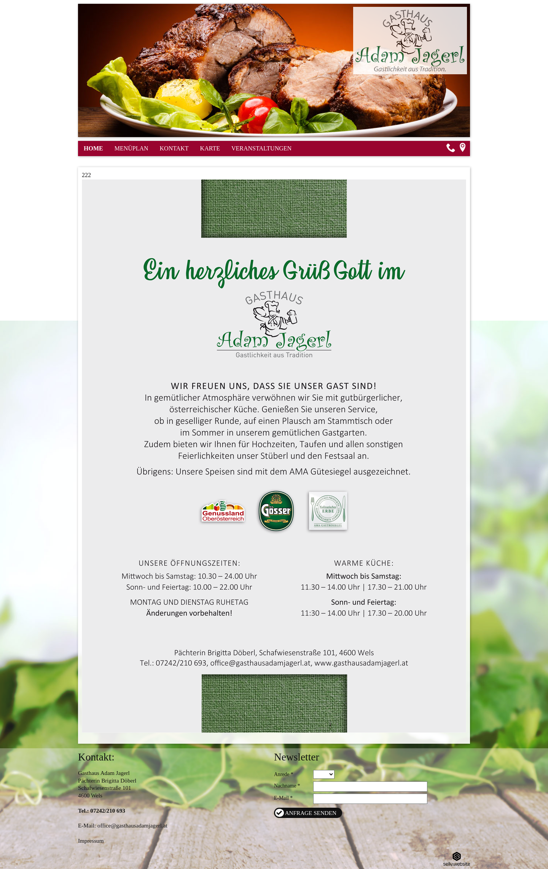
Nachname (285, 786)
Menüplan (131, 148)
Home (93, 148)
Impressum (91, 840)
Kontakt (174, 148)
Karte (210, 148)
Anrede (281, 774)
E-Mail (281, 798)
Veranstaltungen (261, 148)
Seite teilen (459, 162)
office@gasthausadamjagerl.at (132, 825)
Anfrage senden (310, 813)
